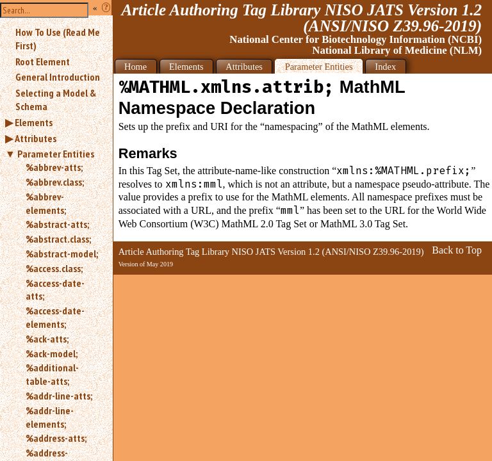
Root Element (42, 61)
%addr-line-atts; (59, 395)
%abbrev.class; (55, 181)
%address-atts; (56, 438)
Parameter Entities (55, 153)
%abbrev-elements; (46, 203)
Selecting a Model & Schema (55, 99)
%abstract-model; (62, 253)
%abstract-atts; (57, 224)
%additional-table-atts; (52, 374)
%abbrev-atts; (54, 167)
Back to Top (457, 250)
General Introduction (57, 76)
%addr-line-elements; (50, 417)
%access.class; (54, 268)
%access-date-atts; (55, 290)
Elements (34, 122)
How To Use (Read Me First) (57, 39)
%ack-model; (52, 353)
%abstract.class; (58, 238)
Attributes (35, 138)
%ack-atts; (47, 338)
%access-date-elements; (55, 317)
